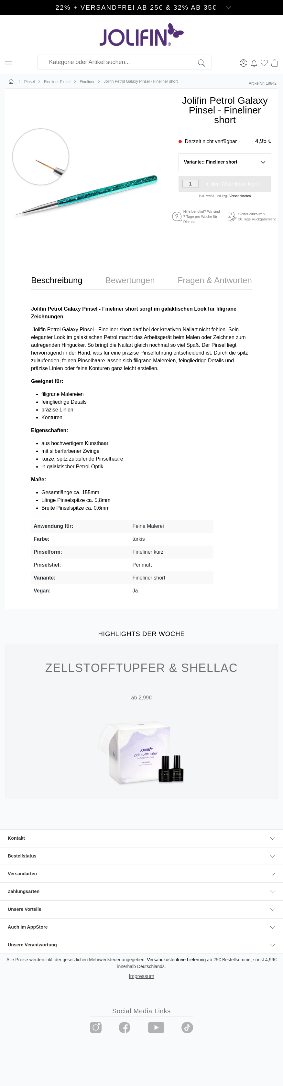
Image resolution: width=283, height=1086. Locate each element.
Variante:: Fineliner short (225, 162)
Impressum (141, 976)
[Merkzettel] (264, 62)
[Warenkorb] (274, 62)
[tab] (56, 280)
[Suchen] (205, 62)
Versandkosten (240, 196)
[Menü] (8, 62)
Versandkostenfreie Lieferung (176, 959)
